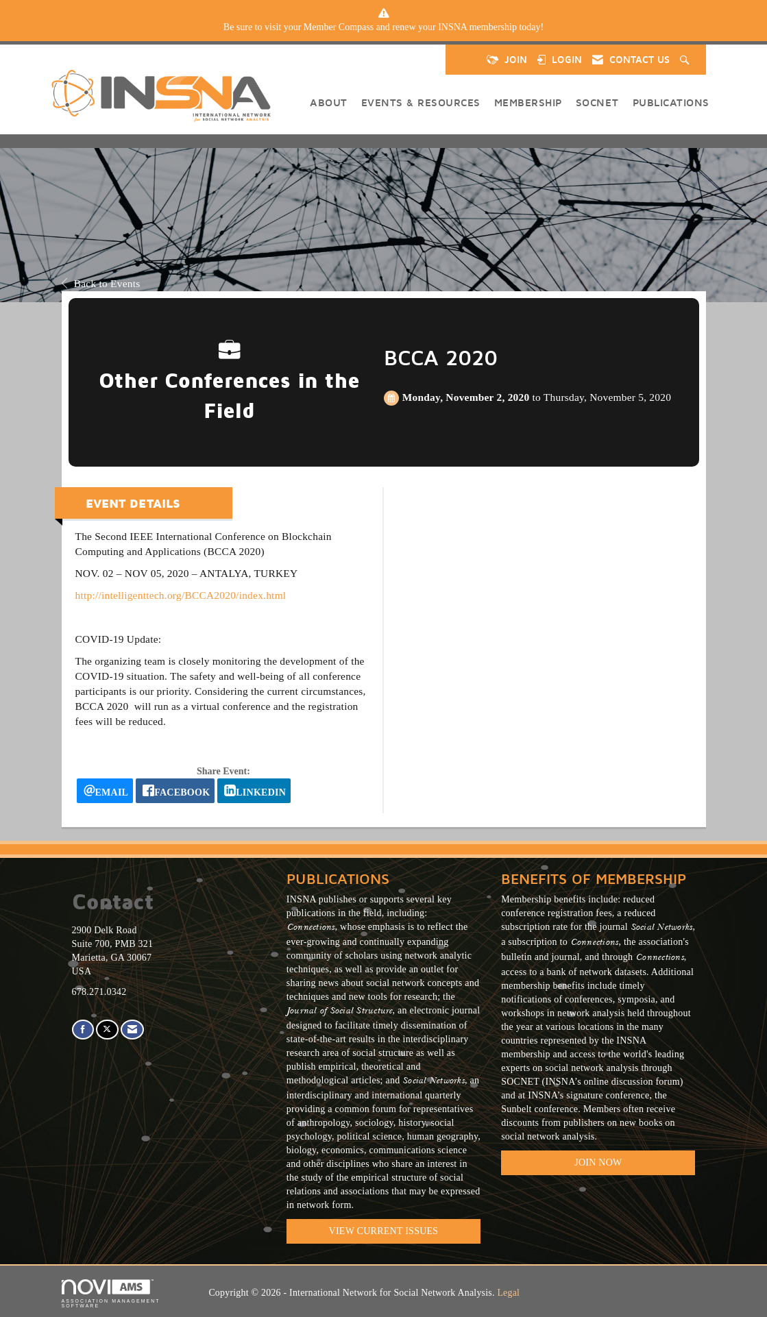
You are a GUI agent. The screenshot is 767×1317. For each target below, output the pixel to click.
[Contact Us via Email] (132, 1029)
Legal (508, 1293)
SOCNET (597, 102)
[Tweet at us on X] (107, 1029)
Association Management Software (111, 1294)
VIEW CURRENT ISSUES (384, 1231)
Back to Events (101, 283)
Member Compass (339, 27)
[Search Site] (686, 59)
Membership (528, 102)
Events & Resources (420, 102)
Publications (671, 102)
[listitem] (384, 27)
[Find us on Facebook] (83, 1029)
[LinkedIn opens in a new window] (254, 790)
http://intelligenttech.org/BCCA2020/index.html (181, 595)
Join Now (598, 1162)
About (329, 102)
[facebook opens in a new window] (175, 790)
